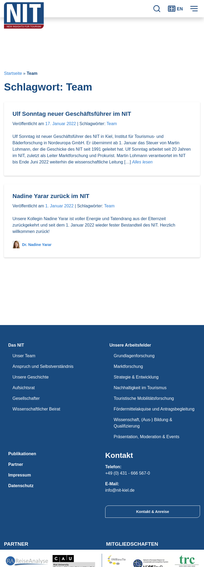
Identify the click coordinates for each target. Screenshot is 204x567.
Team (112, 123)
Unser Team (23, 356)
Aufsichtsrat (23, 387)
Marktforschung (128, 366)
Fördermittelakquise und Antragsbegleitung (154, 409)
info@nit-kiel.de (120, 490)
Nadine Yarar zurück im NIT (51, 196)
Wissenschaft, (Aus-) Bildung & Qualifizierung (143, 422)
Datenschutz (20, 485)
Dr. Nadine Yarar (32, 245)
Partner (15, 464)
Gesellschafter (26, 398)
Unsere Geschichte (30, 377)
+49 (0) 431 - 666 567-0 (127, 473)
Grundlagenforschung (134, 356)
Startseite (13, 73)
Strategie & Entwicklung (136, 377)
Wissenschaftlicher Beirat (36, 409)
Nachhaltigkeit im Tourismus (140, 387)
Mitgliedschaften (132, 544)
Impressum (19, 475)
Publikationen (22, 453)
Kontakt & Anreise (152, 512)
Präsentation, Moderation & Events (146, 436)
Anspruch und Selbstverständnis (42, 366)
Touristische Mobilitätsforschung (144, 398)
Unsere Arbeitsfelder (130, 345)
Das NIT (16, 345)
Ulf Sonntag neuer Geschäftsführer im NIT (71, 113)
